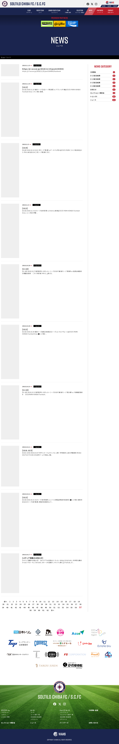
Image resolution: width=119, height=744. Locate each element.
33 (59, 604)
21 (8, 604)
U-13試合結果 (103, 75)
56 (76, 607)
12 (49, 602)
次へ (52, 610)
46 (33, 607)
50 (50, 607)
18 (75, 602)
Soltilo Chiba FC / (59, 696)
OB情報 (103, 72)
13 (53, 602)
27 (33, 604)
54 (67, 607)
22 (12, 604)
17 (70, 602)
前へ (5, 602)
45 (29, 607)
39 (3, 607)
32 (55, 604)
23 (16, 604)
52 (59, 607)
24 (20, 604)
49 (46, 607)
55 (72, 607)
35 (68, 604)
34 (63, 604)
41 (12, 607)
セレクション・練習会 (103, 93)
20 (3, 604)
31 (50, 604)
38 (80, 604)
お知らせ (103, 89)
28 (38, 604)
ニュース (103, 100)
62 (48, 610)
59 (35, 610)
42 (16, 607)
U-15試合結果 (103, 82)
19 (79, 602)
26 (29, 604)
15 (62, 602)
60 (39, 610)
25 (25, 604)
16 (66, 602)
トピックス (103, 96)
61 (43, 610)
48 (42, 607)
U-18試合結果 (103, 86)
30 (46, 604)
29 (42, 604)
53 (63, 607)
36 (72, 604)
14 (57, 602)
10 (40, 602)
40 (7, 607)
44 (24, 607)
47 (37, 607)
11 (45, 602)
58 (31, 610)
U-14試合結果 (103, 79)
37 (76, 604)
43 (20, 607)
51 (54, 607)
